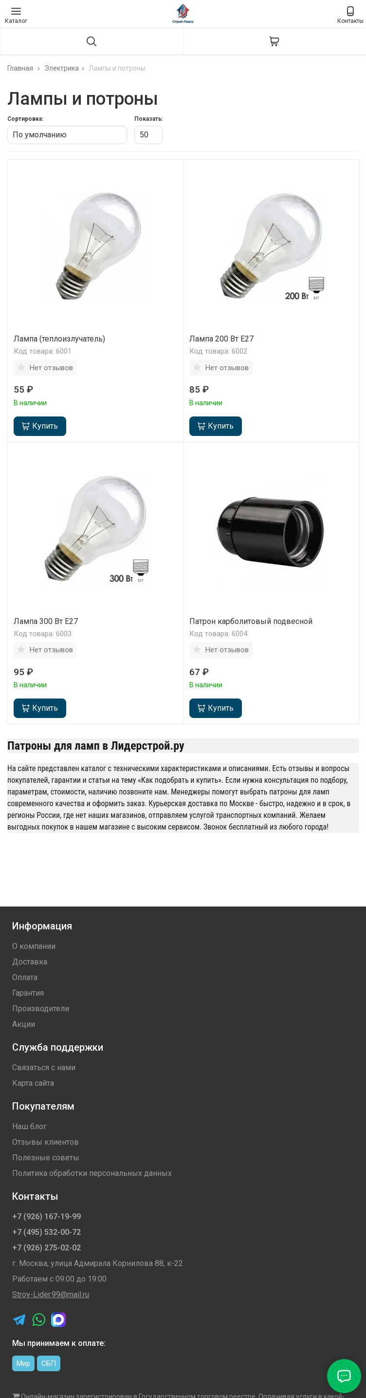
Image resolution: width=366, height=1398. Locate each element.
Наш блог (29, 1126)
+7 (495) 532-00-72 (46, 1232)
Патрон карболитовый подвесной (250, 621)
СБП (48, 1363)
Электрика (65, 68)
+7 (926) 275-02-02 (46, 1247)
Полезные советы (45, 1157)
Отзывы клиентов (45, 1142)
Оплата (24, 977)
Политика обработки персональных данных (92, 1173)
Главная (24, 68)
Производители (40, 1008)
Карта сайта (33, 1083)
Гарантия (28, 993)
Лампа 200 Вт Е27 (221, 338)
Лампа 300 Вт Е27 (46, 621)
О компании (33, 946)
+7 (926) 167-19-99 (46, 1216)
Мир (23, 1363)
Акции (23, 1024)
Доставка (29, 961)
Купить (40, 426)
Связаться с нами (43, 1067)
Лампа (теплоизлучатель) (59, 338)
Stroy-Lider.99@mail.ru (50, 1294)
